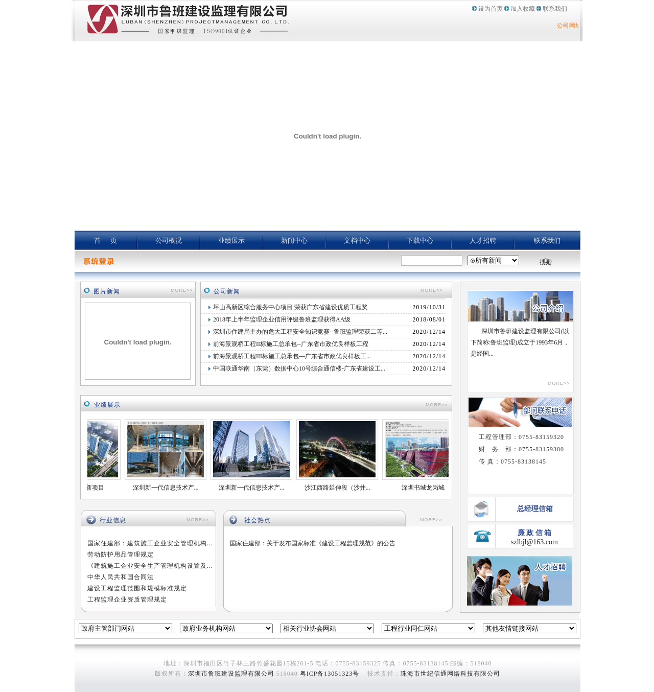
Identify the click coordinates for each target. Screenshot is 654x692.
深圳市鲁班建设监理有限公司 (231, 673)
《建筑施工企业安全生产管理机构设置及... (150, 565)
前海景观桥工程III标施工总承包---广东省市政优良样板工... (292, 356)
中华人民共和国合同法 (120, 577)
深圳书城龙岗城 (427, 487)
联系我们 (555, 8)
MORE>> (182, 290)
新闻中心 (294, 240)
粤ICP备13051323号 (330, 673)
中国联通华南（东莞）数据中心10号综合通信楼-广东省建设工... (299, 368)
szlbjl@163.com (534, 542)
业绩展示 (231, 240)
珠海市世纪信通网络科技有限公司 (450, 673)
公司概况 (168, 240)
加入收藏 (522, 8)
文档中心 (357, 240)
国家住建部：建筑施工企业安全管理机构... (150, 543)
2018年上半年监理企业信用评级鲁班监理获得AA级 (282, 319)
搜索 (546, 262)
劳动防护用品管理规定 (120, 554)
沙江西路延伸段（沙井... (342, 487)
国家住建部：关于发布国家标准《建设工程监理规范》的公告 (312, 543)
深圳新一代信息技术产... (170, 487)
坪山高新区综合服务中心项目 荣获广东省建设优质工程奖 (290, 307)
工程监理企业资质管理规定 (127, 599)
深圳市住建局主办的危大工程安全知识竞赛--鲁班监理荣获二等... (300, 331)
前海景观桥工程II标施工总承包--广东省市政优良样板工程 (290, 344)
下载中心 (420, 240)
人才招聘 (483, 240)
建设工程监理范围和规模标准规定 (137, 588)
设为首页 (490, 8)
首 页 (106, 240)
